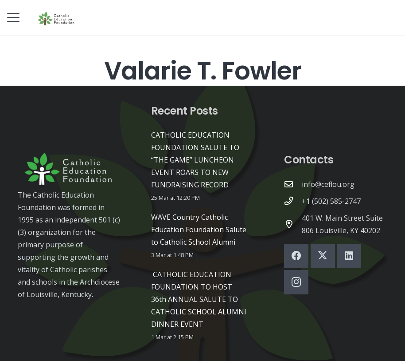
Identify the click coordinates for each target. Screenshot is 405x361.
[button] (13, 18)
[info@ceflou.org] (293, 184)
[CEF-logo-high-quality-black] (56, 18)
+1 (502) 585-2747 (331, 201)
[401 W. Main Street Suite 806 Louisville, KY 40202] (293, 224)
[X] (323, 256)
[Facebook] (296, 256)
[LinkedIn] (349, 256)
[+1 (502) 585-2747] (293, 201)
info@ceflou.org (328, 184)
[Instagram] (296, 282)
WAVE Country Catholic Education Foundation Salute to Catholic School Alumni (198, 229)
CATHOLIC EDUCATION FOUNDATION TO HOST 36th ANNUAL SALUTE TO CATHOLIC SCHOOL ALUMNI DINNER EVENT (198, 299)
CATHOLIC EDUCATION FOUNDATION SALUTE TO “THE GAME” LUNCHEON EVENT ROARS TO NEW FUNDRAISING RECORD (195, 160)
